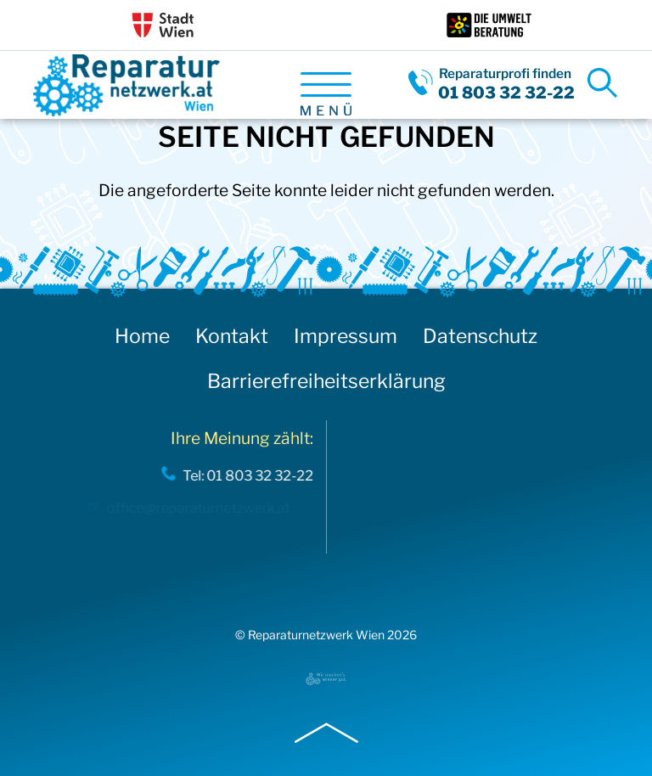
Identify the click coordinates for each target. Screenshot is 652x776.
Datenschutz (480, 336)
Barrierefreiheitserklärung (326, 381)
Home (142, 336)
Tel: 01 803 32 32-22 (244, 475)
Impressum (345, 336)
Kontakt (231, 336)
